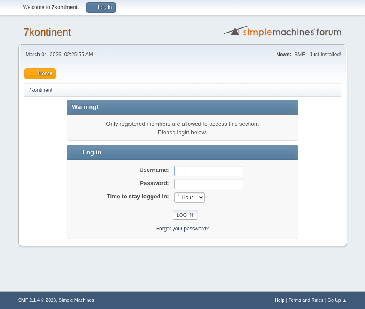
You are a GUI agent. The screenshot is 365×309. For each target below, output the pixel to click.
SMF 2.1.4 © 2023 (37, 300)
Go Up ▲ (337, 300)
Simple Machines (76, 300)
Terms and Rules (306, 300)
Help (279, 300)
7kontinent (47, 32)
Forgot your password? (182, 229)
